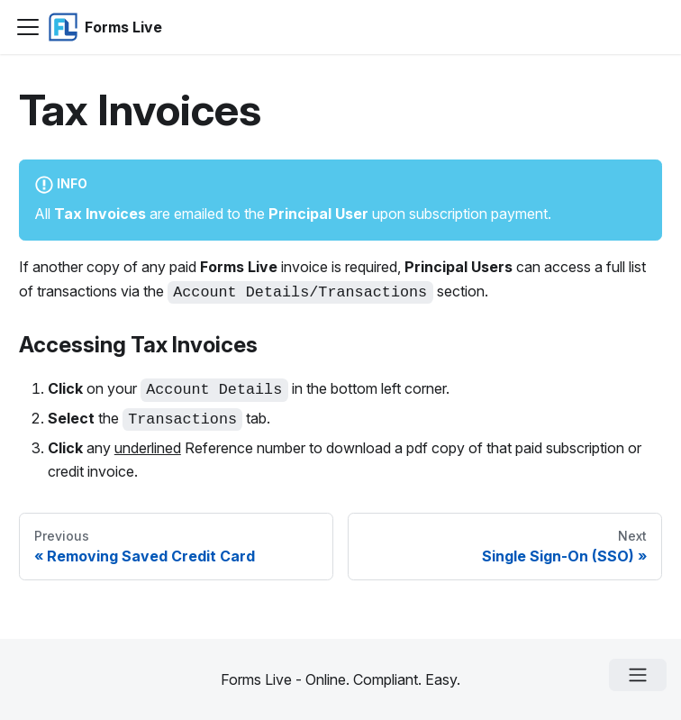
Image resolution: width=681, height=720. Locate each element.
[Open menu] (638, 675)
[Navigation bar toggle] (27, 27)
